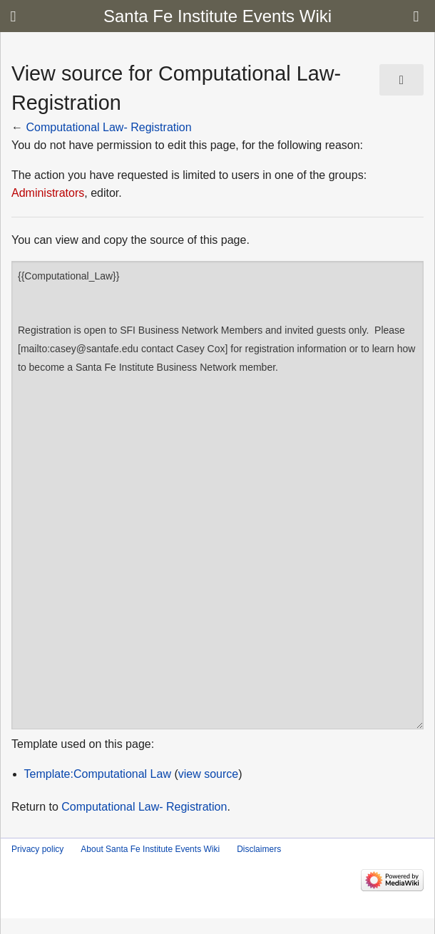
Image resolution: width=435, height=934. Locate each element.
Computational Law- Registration (108, 127)
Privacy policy (37, 849)
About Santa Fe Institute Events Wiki (150, 849)
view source (208, 774)
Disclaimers (259, 849)
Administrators (47, 193)
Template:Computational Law (97, 774)
